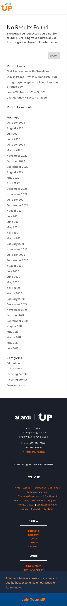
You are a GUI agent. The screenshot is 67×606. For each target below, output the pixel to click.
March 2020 (14, 293)
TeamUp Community (30, 496)
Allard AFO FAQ (26, 504)
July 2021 (12, 216)
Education (13, 363)
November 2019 (17, 310)
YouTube (33, 542)
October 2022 (16, 161)
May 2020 (13, 282)
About (27, 487)
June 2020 (13, 277)
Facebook (33, 530)
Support (35, 509)
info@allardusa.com (34, 451)
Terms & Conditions (34, 569)
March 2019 (14, 337)
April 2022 (13, 183)
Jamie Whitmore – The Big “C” (26, 92)
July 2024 (13, 134)
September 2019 (17, 321)
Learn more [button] (13, 587)
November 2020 (17, 249)
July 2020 (13, 271)
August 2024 (15, 128)
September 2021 (17, 205)
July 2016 (12, 348)
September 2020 (17, 260)
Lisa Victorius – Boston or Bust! (27, 97)
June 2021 (13, 222)
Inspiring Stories (17, 379)
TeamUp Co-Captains (45, 487)
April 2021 (13, 233)
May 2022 (13, 178)
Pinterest (33, 546)
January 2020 (16, 299)
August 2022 (15, 172)
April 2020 (13, 288)
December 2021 (17, 189)
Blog (26, 500)
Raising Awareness (37, 492)
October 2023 (16, 144)
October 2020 (16, 255)
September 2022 (17, 167)
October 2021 (15, 200)
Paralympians (16, 385)
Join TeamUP (33, 599)
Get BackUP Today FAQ (45, 500)
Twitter (33, 538)
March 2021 (14, 238)
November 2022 (17, 156)
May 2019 (13, 332)
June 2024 (13, 139)
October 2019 (15, 315)
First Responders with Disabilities (28, 71)
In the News (14, 368)
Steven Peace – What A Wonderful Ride (32, 77)
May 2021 (13, 227)
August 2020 (15, 266)
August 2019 (15, 326)
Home (17, 487)
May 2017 (13, 343)
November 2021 (17, 194)
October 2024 (16, 122)
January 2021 (15, 244)
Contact (48, 509)
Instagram (33, 534)
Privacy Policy (33, 565)
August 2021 (15, 211)
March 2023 (14, 150)
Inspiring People (17, 374)
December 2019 (17, 304)
